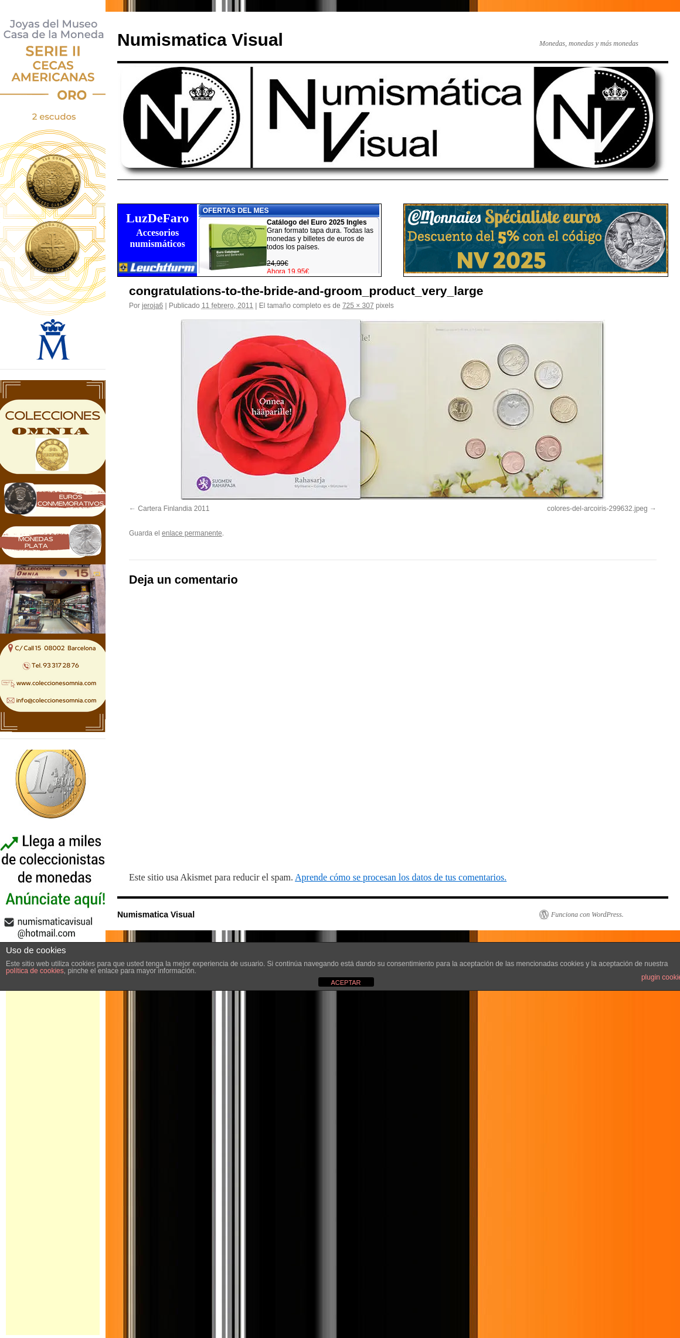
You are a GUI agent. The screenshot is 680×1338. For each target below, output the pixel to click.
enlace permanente (192, 533)
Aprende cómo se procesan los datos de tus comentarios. (400, 877)
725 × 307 (358, 306)
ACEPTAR (346, 982)
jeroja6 (152, 306)
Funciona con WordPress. (587, 914)
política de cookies (35, 971)
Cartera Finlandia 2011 (173, 508)
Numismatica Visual (200, 39)
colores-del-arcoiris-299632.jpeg (597, 508)
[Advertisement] (53, 1159)
